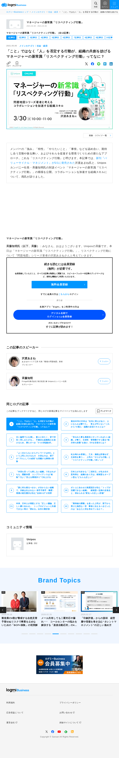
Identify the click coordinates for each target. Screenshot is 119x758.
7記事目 (77, 37)
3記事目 (33, 37)
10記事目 (110, 37)
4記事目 (44, 37)
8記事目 (88, 37)
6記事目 (66, 37)
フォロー (104, 361)
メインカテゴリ (38, 12)
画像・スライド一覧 (98, 135)
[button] (104, 411)
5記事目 (55, 37)
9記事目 (99, 37)
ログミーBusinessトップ (17, 12)
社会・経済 (53, 12)
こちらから (64, 294)
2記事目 (22, 37)
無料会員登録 (59, 284)
